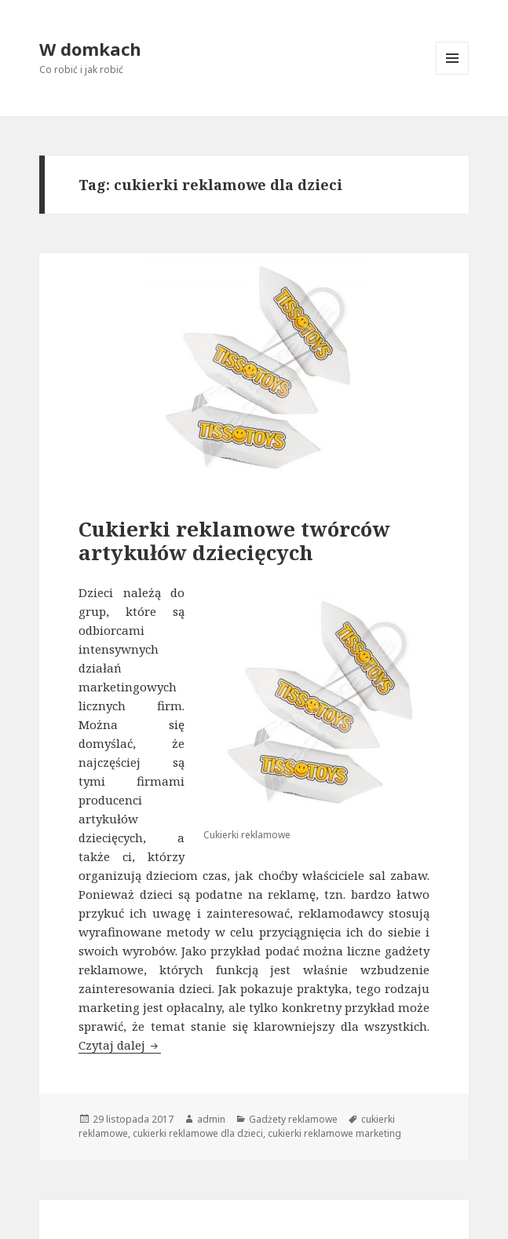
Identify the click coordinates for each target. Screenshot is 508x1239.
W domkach (90, 48)
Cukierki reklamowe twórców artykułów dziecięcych (234, 540)
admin (211, 1119)
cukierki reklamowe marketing (334, 1133)
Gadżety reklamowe (293, 1119)
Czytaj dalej (120, 1045)
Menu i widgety (453, 74)
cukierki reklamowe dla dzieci (198, 1133)
